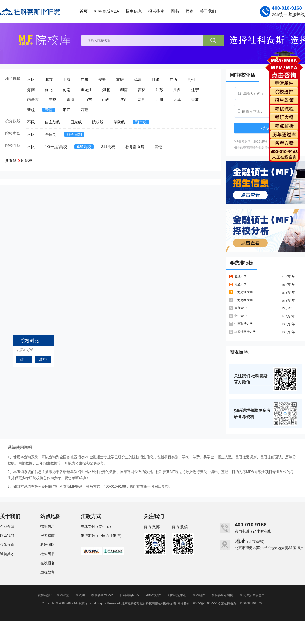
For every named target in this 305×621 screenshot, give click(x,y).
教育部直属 (134, 146)
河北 (49, 89)
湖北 (106, 89)
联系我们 (7, 536)
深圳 (141, 99)
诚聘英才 (7, 554)
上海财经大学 (243, 300)
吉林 (141, 89)
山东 (88, 99)
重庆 (120, 79)
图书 (175, 11)
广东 (84, 79)
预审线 (141, 122)
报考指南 (156, 11)
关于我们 (208, 11)
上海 (66, 79)
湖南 (124, 89)
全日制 (50, 134)
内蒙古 (33, 99)
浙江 (66, 110)
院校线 (97, 122)
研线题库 (199, 595)
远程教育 (47, 572)
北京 (49, 79)
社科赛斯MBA (106, 11)
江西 (177, 89)
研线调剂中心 (177, 595)
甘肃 (155, 79)
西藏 (84, 110)
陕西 (124, 99)
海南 (31, 89)
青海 (70, 99)
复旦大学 (240, 276)
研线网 (80, 595)
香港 (195, 99)
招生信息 (134, 11)
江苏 (159, 89)
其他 (158, 146)
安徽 (102, 79)
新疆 (31, 110)
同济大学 (240, 284)
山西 (106, 99)
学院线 (119, 122)
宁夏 (52, 99)
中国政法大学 (243, 324)
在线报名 (47, 563)
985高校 (84, 146)
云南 (49, 110)
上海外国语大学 (245, 331)
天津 (177, 99)
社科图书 (47, 554)
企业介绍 (7, 526)
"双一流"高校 (56, 146)
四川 (159, 99)
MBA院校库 (153, 595)
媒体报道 (7, 545)
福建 (138, 79)
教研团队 (47, 545)
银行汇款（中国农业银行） (102, 536)
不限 (31, 79)
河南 (66, 89)
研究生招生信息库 (252, 595)
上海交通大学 (243, 292)
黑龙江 (86, 89)
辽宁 (195, 89)
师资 (189, 11)
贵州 (191, 79)
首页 (84, 11)
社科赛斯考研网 (222, 595)
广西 (173, 79)
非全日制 (74, 134)
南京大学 (240, 308)
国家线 (76, 122)
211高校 (108, 146)
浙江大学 (240, 316)
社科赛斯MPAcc (102, 595)
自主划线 (52, 122)
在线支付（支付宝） (97, 526)
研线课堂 (63, 595)
